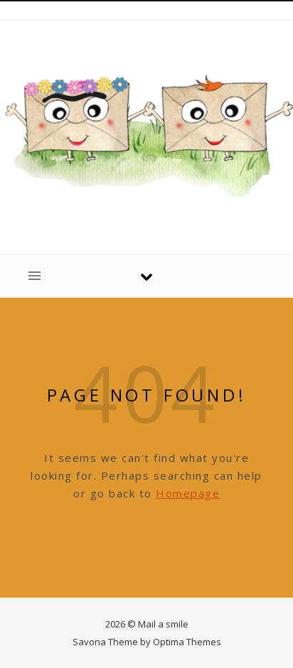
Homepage (188, 493)
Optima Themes (187, 641)
